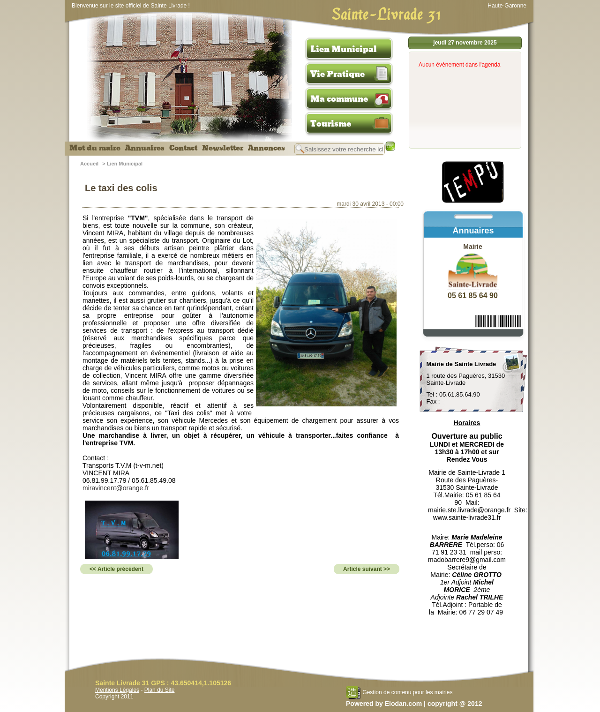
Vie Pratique (337, 74)
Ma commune (339, 98)
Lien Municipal (343, 49)
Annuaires (145, 148)
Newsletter (222, 148)
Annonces (266, 148)
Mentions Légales (117, 690)
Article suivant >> (366, 569)
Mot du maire (94, 148)
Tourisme (330, 123)
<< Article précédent (116, 569)
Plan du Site (159, 690)
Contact (183, 148)
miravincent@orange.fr (115, 488)
